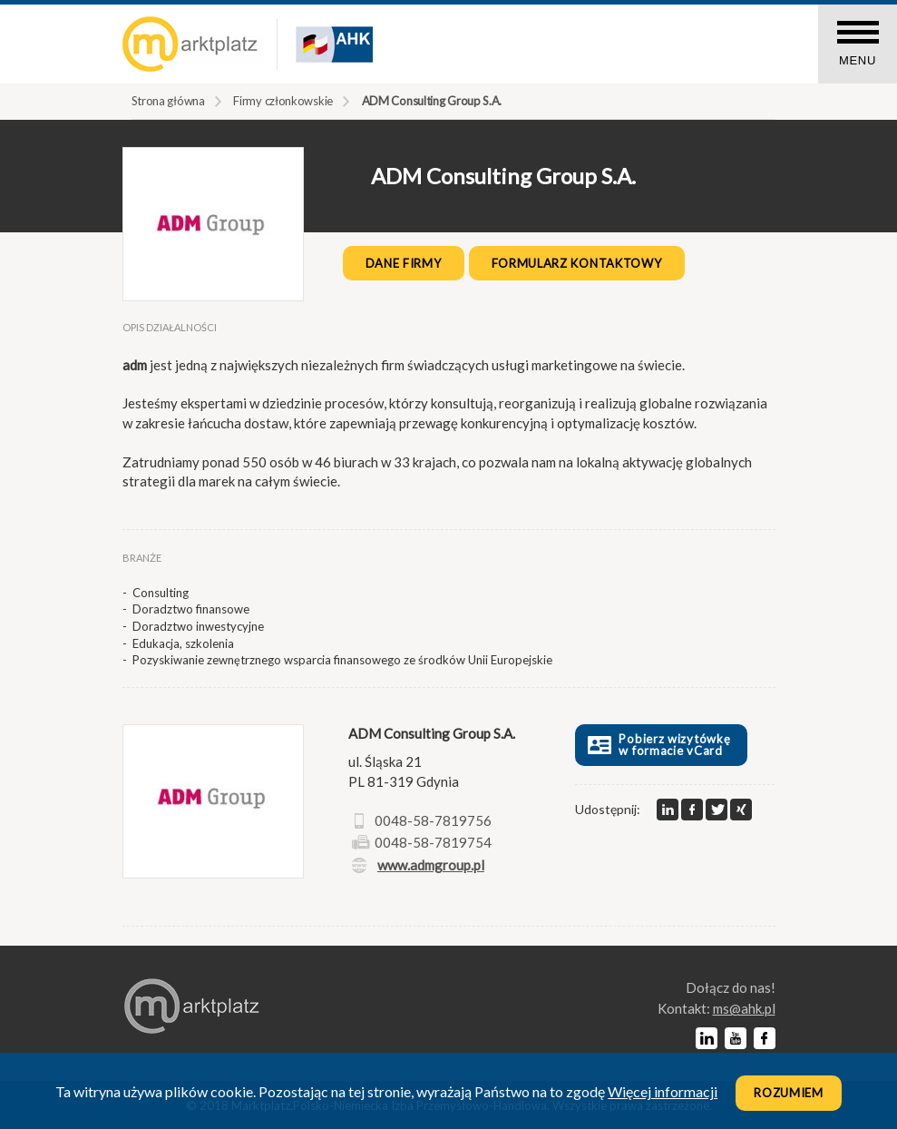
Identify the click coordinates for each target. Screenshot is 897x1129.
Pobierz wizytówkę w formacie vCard (657, 744)
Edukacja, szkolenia (183, 643)
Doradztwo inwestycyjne (198, 626)
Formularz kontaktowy (577, 263)
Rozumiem (789, 1092)
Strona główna (168, 100)
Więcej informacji (662, 1091)
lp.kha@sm (744, 1008)
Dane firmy (404, 263)
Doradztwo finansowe (190, 609)
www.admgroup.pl (430, 865)
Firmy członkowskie (283, 100)
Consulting (160, 592)
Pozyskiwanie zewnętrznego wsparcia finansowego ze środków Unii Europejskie (342, 660)
